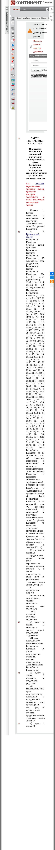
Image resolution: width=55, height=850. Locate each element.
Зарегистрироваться (39, 75)
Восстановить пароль (40, 77)
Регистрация (47, 2)
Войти (36, 71)
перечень (39, 183)
